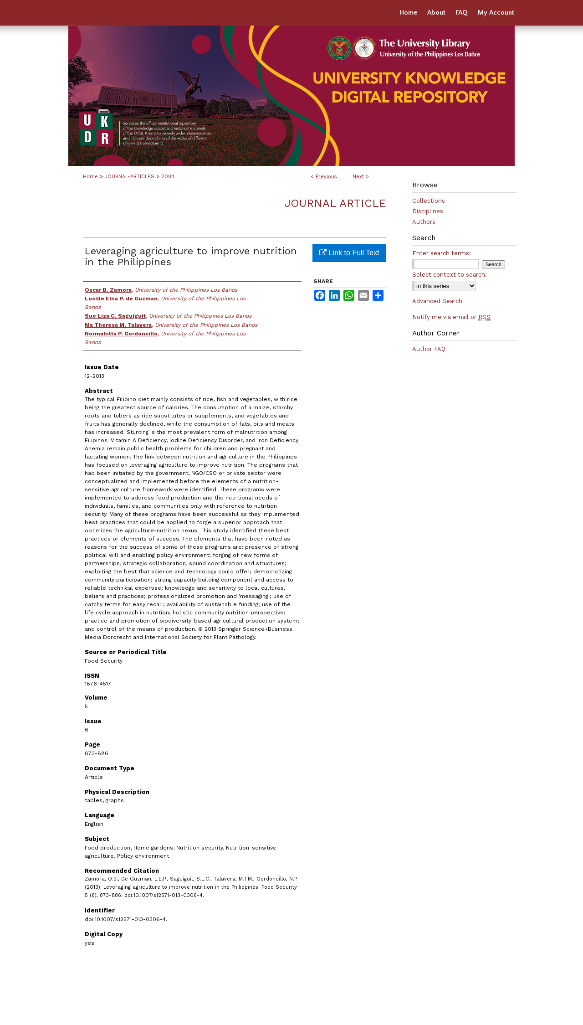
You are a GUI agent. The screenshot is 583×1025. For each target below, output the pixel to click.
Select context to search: (449, 274)
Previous (326, 177)
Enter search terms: (441, 253)
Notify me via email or (451, 317)
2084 (167, 177)
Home (90, 177)
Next (358, 177)
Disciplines (427, 211)
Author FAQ (428, 348)
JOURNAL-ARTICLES (129, 177)
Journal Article (335, 203)
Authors (423, 221)
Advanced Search (437, 301)
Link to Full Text (349, 253)
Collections (428, 200)
